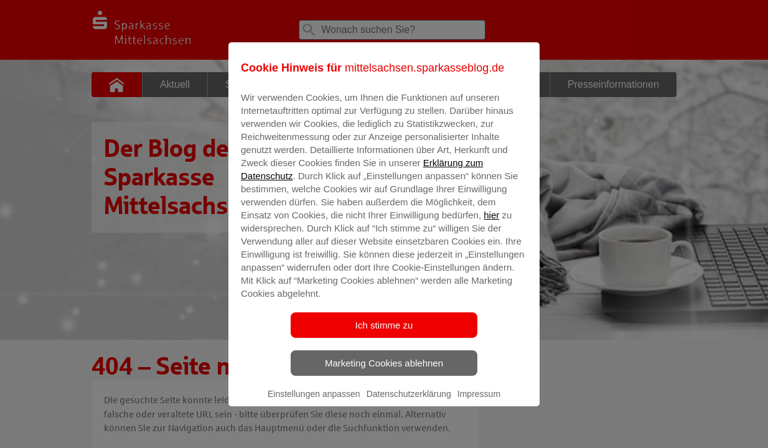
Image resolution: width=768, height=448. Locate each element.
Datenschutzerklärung (409, 403)
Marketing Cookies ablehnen (384, 371)
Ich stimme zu (384, 334)
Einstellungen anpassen (314, 403)
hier (491, 223)
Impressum (478, 403)
